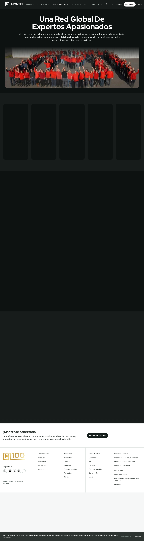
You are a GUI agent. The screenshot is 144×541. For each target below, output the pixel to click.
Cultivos (67, 462)
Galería (41, 469)
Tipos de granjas (70, 469)
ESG (90, 462)
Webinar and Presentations (124, 462)
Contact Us (93, 473)
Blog (93, 4)
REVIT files (118, 471)
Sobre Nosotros (60, 4)
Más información (126, 537)
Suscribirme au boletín (97, 435)
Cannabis (67, 465)
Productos (42, 458)
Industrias (42, 462)
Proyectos (42, 465)
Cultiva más (45, 4)
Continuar (137, 537)
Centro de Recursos (80, 4)
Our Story (92, 458)
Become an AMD (95, 469)
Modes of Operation (122, 465)
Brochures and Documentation (126, 458)
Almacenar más (32, 4)
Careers (92, 465)
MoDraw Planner (120, 474)
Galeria (101, 4)
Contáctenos (129, 4)
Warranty (117, 484)
